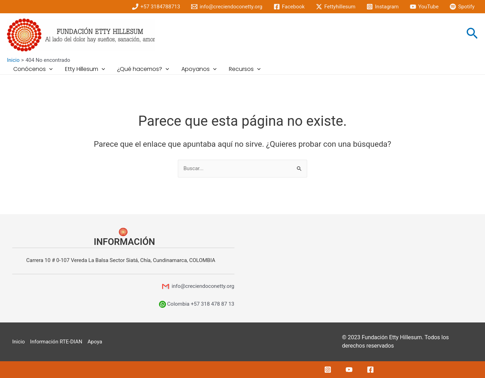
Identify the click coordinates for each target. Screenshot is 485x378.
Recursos (239, 69)
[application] (48, 69)
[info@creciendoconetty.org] (227, 6)
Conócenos (32, 69)
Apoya (95, 342)
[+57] (156, 6)
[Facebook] (289, 6)
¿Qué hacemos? (140, 69)
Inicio (18, 342)
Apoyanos (195, 69)
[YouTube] (424, 6)
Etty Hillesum (83, 69)
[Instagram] (382, 6)
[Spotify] (462, 6)
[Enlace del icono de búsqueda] (472, 35)
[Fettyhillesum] (335, 6)
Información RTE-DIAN (56, 342)
